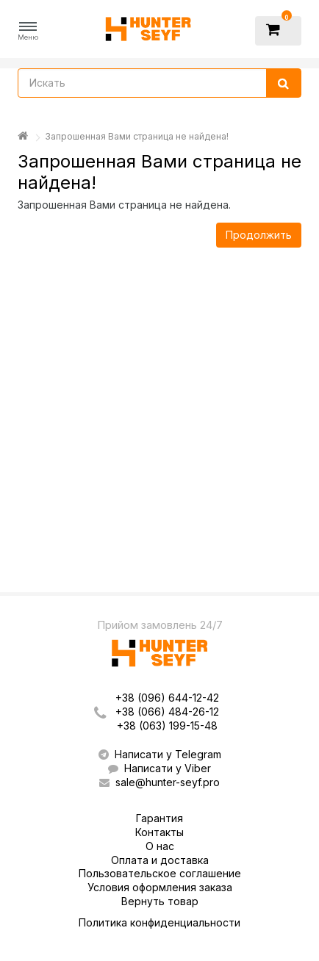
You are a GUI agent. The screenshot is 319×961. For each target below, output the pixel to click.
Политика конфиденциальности (159, 922)
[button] (28, 31)
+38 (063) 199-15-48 (167, 725)
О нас (160, 846)
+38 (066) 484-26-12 (167, 711)
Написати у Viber (159, 768)
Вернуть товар (159, 901)
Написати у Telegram (159, 754)
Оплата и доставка (160, 860)
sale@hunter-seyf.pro (159, 782)
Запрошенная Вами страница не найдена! (137, 136)
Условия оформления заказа (159, 887)
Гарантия (159, 818)
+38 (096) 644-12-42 (167, 697)
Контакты (159, 832)
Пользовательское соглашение (160, 873)
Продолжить (259, 234)
